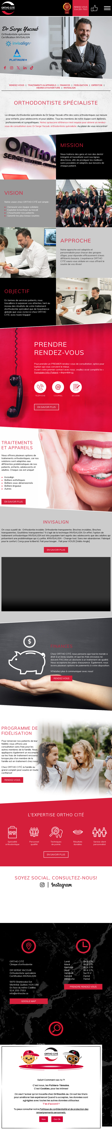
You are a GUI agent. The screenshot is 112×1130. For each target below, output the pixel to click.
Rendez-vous (16, 85)
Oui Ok (57, 1119)
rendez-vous (62, 680)
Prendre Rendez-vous (83, 989)
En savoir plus (46, 408)
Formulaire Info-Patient (46, 372)
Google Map (28, 1003)
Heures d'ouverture (48, 87)
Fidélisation (81, 85)
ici (72, 372)
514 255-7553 (18, 993)
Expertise (96, 85)
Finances (65, 85)
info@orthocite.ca (19, 995)
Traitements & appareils (42, 85)
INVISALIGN (70, 87)
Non (44, 1119)
